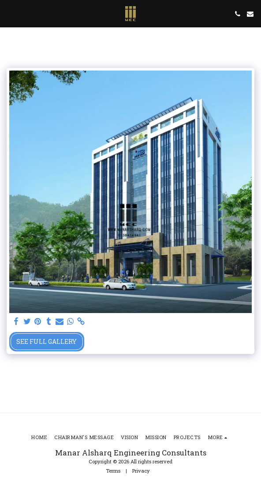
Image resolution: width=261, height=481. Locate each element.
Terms (113, 470)
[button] (9, 13)
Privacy (141, 470)
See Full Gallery (46, 341)
